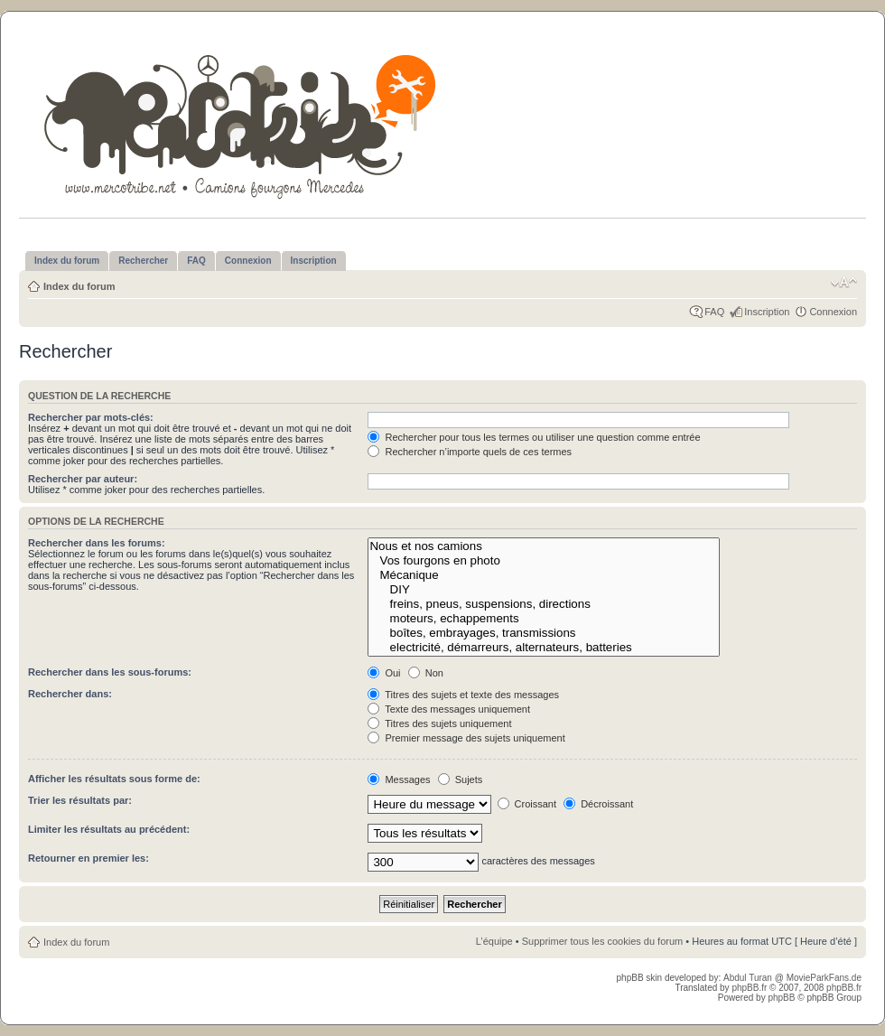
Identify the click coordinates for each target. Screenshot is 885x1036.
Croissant (527, 803)
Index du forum (79, 286)
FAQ (714, 311)
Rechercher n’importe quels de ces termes (470, 451)
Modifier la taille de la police (844, 283)
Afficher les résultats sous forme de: (114, 778)
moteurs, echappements (543, 618)
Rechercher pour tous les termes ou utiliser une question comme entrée (534, 437)
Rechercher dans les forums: (96, 542)
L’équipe (494, 941)
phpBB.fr (749, 988)
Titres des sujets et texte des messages (463, 694)
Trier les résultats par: (80, 800)
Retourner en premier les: (88, 858)
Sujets (460, 779)
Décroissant (598, 803)
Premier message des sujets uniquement (466, 738)
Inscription (766, 311)
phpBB (781, 998)
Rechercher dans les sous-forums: (109, 672)
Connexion (833, 311)
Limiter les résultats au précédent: (109, 829)
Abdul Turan (749, 978)
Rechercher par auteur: (82, 478)
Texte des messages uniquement (449, 709)
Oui (384, 672)
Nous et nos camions (543, 546)
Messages (399, 779)
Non (425, 672)
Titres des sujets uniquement (439, 723)
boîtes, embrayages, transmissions (543, 633)
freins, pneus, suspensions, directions (543, 604)
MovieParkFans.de (824, 978)
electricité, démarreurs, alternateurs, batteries (543, 647)
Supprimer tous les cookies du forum (603, 941)
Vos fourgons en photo (543, 561)
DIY (543, 590)
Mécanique (543, 575)
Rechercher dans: (70, 693)
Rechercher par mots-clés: (91, 417)
